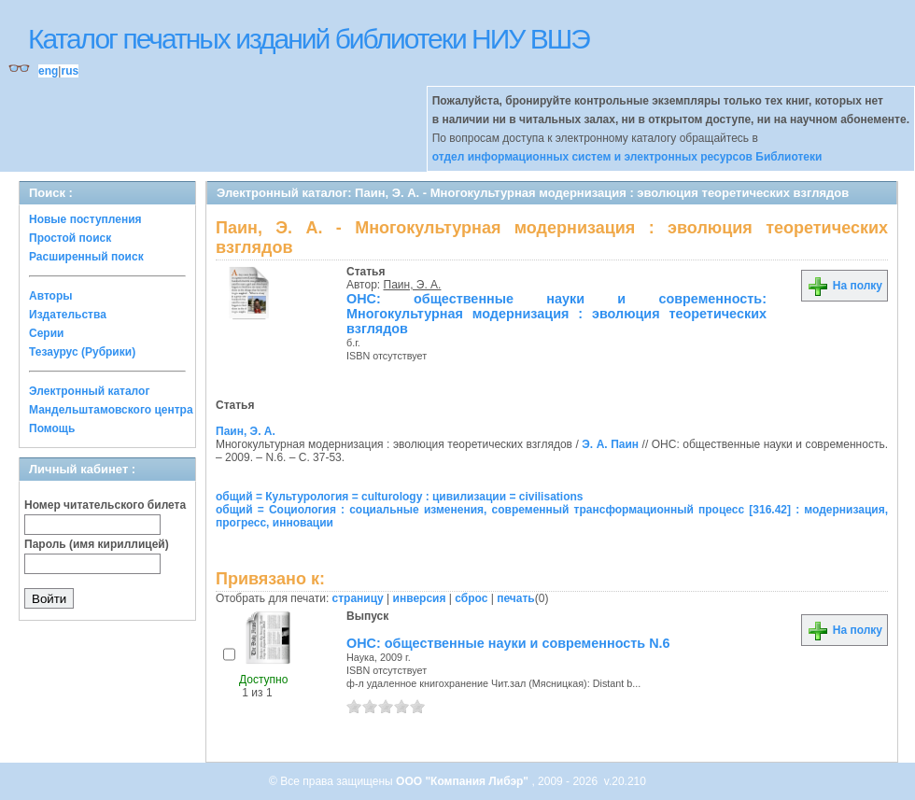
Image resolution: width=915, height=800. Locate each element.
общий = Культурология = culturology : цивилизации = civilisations (399, 496)
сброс (471, 598)
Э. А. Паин (610, 444)
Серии (46, 333)
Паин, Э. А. (413, 284)
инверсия (419, 598)
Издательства (67, 314)
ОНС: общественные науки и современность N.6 (508, 643)
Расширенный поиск (86, 256)
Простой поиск (70, 238)
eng (48, 70)
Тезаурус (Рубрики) (82, 351)
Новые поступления (85, 219)
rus (69, 70)
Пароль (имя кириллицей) (96, 544)
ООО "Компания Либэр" (463, 781)
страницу (358, 598)
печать (516, 598)
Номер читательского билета (105, 505)
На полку (844, 285)
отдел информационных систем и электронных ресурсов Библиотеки (627, 156)
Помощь (52, 428)
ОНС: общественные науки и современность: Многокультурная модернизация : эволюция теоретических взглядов (556, 313)
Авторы (51, 295)
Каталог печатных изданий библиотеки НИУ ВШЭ (308, 38)
